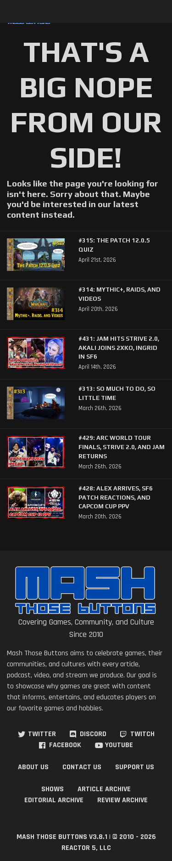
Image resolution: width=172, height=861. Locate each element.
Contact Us (81, 767)
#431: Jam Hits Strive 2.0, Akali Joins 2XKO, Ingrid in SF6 (118, 347)
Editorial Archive (53, 800)
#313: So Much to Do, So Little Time (116, 393)
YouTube (119, 745)
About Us (33, 767)
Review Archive (122, 800)
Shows (52, 789)
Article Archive (104, 789)
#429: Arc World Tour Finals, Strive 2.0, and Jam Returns (121, 446)
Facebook (65, 745)
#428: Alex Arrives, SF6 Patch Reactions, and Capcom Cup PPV (115, 497)
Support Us (134, 767)
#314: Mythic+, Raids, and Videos (119, 294)
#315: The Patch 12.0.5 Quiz (114, 245)
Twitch (142, 734)
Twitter (42, 734)
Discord (93, 734)
